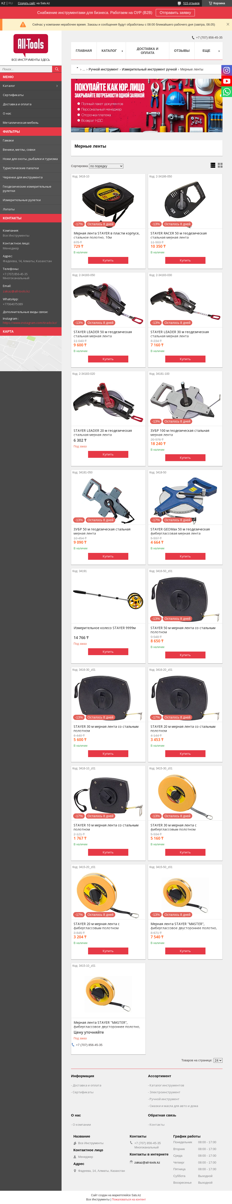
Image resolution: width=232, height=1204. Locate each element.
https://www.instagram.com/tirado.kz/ (30, 323)
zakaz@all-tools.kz (16, 291)
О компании (82, 1124)
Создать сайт (26, 3)
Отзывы (182, 51)
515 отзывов (191, 3)
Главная (84, 51)
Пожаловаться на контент (129, 1199)
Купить (108, 260)
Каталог (9, 86)
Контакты (157, 1124)
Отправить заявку (175, 13)
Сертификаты (13, 95)
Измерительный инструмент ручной (149, 69)
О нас (7, 113)
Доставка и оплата (17, 104)
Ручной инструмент (104, 69)
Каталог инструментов (167, 1085)
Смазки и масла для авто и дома (174, 1106)
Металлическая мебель (21, 122)
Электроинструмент (165, 1092)
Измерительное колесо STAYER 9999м (105, 628)
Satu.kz (136, 1195)
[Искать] (57, 69)
